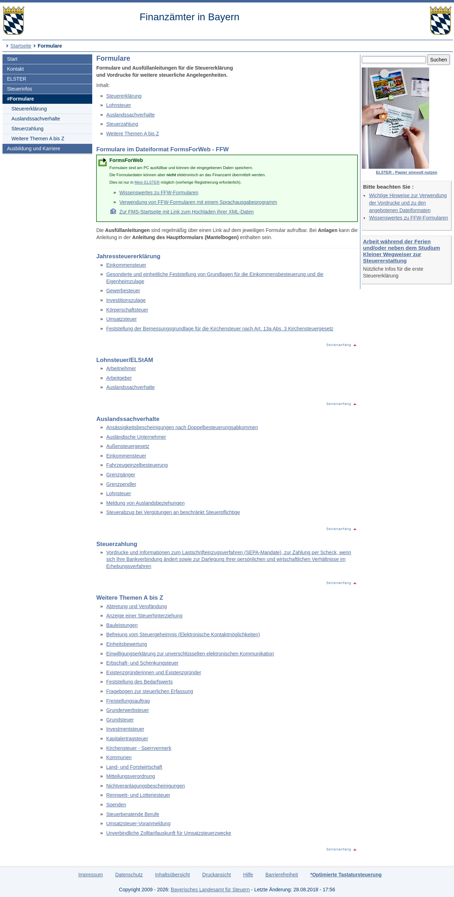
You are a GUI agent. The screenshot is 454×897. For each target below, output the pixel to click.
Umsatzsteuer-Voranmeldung (138, 823)
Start (12, 59)
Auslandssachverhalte (35, 118)
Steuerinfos (19, 89)
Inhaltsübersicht (172, 874)
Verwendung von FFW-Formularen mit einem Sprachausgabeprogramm (198, 202)
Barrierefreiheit (281, 874)
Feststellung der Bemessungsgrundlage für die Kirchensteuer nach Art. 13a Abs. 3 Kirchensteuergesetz (219, 328)
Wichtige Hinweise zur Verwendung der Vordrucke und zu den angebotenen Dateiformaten (408, 203)
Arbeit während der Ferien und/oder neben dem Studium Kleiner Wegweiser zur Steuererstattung (401, 251)
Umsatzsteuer (121, 319)
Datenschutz (129, 874)
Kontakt (15, 69)
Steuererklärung (29, 109)
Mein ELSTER (147, 182)
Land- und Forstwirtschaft (134, 767)
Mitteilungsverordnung (130, 776)
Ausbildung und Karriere (33, 148)
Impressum (90, 874)
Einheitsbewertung (126, 644)
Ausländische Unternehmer (136, 437)
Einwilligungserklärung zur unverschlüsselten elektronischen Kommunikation (190, 653)
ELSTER (16, 79)
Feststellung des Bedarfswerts (139, 682)
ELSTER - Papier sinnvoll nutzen (406, 172)
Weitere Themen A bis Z (37, 138)
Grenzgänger (120, 474)
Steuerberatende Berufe (132, 814)
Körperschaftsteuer (127, 310)
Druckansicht (216, 874)
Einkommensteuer (126, 265)
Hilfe (248, 874)
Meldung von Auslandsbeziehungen (145, 503)
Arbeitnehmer (121, 368)
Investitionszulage (125, 300)
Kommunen (119, 757)
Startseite (20, 46)
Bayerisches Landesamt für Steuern (210, 889)
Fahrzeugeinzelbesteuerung (137, 465)
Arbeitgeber (119, 378)
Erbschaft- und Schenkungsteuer (142, 663)
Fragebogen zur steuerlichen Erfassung (149, 691)
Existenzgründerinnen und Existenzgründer (153, 672)
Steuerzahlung (27, 128)
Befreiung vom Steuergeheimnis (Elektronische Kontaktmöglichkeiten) (183, 634)
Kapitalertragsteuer (127, 738)
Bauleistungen (122, 625)
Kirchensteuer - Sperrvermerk (138, 748)
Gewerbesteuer (123, 290)
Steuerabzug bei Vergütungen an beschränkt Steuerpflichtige (173, 512)
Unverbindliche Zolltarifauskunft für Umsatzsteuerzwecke (168, 833)
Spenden (116, 804)
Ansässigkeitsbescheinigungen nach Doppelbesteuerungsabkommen (182, 427)
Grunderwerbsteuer (127, 710)
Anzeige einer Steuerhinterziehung (144, 615)
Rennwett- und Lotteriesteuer (138, 795)
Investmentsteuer (125, 729)
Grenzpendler (121, 484)
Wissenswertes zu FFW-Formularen (408, 218)
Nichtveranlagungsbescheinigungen (145, 786)
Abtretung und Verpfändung (136, 606)
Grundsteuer (120, 720)
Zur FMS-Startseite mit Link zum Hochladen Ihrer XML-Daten (186, 212)
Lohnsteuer (118, 105)
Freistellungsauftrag (128, 701)
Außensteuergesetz (127, 446)
